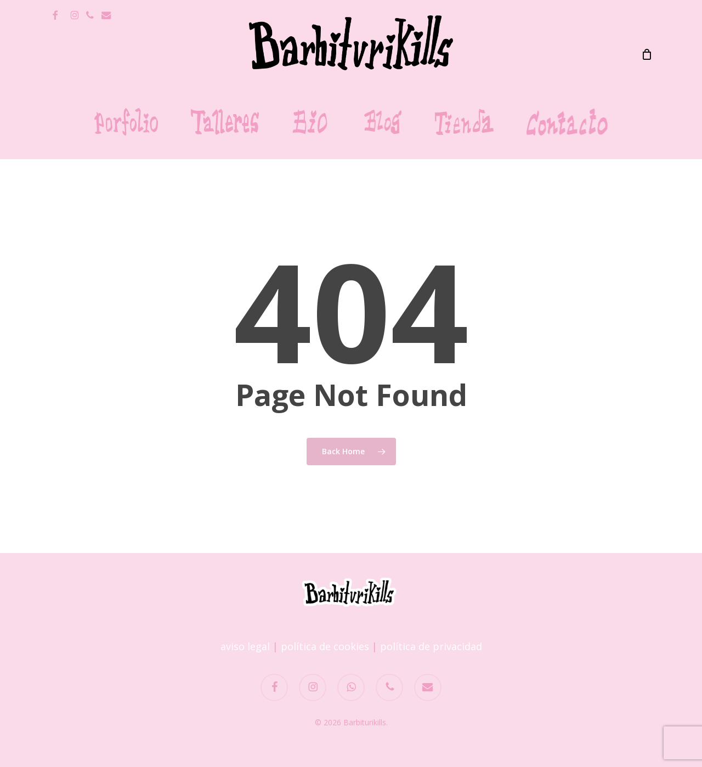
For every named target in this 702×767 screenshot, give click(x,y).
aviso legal (245, 646)
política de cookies (325, 646)
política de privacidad (431, 646)
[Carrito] (647, 54)
